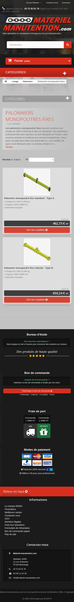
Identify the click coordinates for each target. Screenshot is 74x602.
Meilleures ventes (13, 512)
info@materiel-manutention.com (26, 578)
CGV (7, 518)
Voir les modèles (37, 230)
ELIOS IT (48, 599)
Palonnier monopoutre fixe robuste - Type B (28, 268)
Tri (27, 159)
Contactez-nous (52, 3)
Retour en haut (15, 491)
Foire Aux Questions (15, 525)
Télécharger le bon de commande (37, 391)
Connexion (66, 3)
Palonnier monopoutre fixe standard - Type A (29, 198)
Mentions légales (13, 522)
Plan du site (10, 534)
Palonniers (28, 81)
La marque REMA (13, 506)
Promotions (10, 509)
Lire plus (9, 147)
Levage (15, 81)
